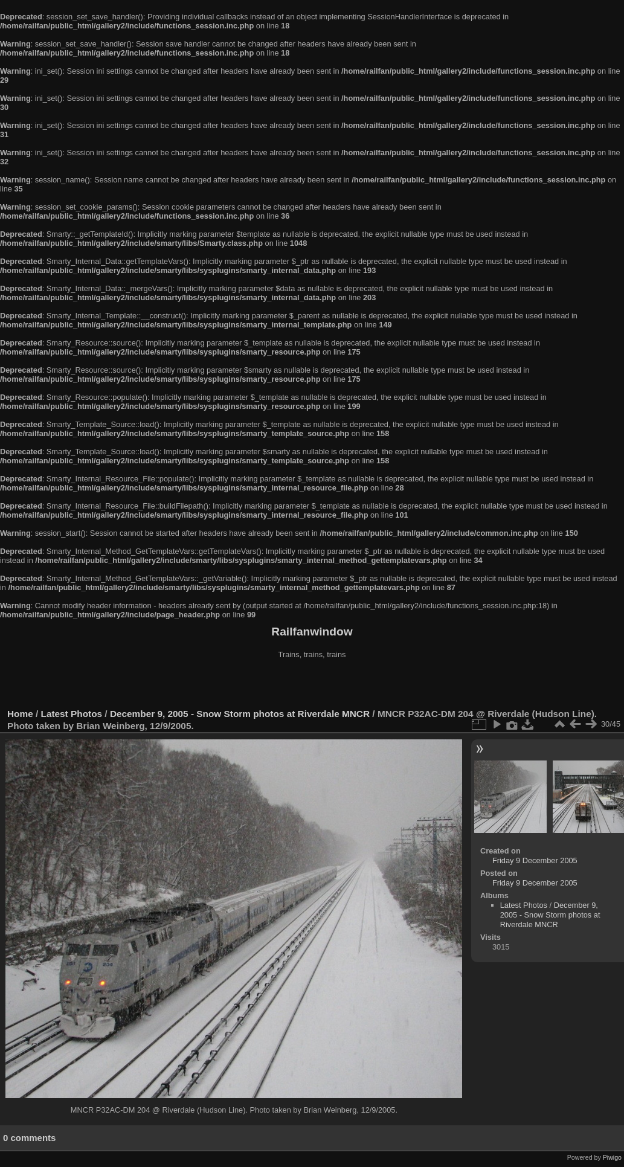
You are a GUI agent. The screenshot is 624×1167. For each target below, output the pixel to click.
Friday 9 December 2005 (534, 860)
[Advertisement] (312, 685)
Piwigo (612, 1157)
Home (20, 714)
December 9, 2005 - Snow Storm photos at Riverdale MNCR (240, 714)
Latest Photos (72, 714)
